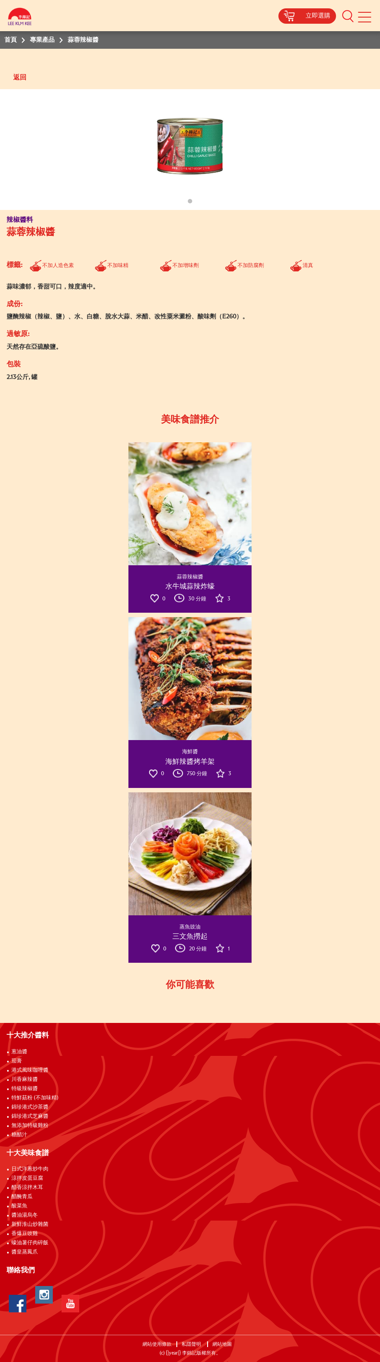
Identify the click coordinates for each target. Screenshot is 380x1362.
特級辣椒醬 (24, 1088)
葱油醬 (20, 1052)
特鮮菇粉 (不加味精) (34, 1098)
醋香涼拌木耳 (27, 1187)
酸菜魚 (19, 1206)
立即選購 (318, 16)
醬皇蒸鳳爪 (24, 1252)
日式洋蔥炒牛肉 (29, 1169)
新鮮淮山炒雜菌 (29, 1224)
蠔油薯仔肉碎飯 (29, 1243)
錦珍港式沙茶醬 (29, 1107)
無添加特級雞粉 (29, 1125)
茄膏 (16, 1061)
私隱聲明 (192, 1344)
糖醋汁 (19, 1135)
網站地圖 (222, 1344)
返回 (19, 77)
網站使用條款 (157, 1344)
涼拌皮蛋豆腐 (27, 1178)
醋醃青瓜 (22, 1196)
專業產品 (42, 40)
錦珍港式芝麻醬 (29, 1116)
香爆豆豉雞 (24, 1233)
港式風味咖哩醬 (29, 1070)
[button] (348, 16)
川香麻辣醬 (24, 1079)
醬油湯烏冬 (24, 1215)
